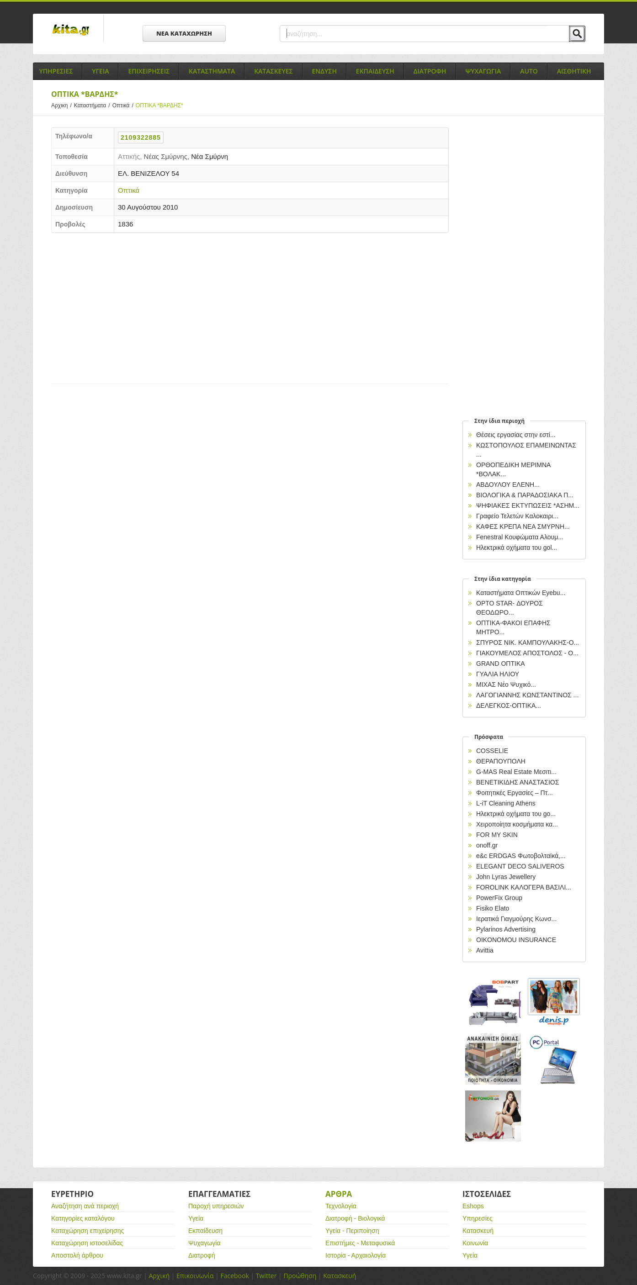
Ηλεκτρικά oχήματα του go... (516, 813)
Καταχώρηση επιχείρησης (87, 1230)
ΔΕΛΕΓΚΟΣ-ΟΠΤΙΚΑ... (508, 705)
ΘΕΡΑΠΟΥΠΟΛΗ (501, 761)
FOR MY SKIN (497, 834)
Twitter (266, 1275)
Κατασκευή (478, 1230)
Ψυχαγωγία (204, 1243)
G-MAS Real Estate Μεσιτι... (516, 771)
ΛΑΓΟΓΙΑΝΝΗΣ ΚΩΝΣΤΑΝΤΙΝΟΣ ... (527, 695)
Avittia (485, 950)
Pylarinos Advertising (506, 929)
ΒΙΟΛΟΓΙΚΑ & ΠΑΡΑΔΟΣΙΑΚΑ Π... (524, 495)
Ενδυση (324, 71)
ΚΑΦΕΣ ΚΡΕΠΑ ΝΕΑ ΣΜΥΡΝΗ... (523, 526)
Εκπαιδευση (375, 71)
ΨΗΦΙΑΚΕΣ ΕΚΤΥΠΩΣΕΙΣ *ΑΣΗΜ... (527, 505)
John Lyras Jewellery (506, 876)
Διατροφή (201, 1255)
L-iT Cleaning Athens (506, 803)
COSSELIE (492, 750)
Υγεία (195, 1218)
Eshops (473, 1206)
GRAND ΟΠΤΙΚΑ (500, 663)
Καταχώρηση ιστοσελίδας (87, 1243)
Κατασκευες (273, 71)
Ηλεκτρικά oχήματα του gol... (516, 547)
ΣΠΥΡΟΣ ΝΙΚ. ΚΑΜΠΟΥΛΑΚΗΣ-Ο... (527, 642)
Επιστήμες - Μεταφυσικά (360, 1243)
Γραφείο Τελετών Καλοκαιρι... (517, 516)
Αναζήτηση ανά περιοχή (85, 1206)
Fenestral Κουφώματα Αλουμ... (519, 537)
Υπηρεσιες (56, 71)
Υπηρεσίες (477, 1218)
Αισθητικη (574, 71)
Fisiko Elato (492, 908)
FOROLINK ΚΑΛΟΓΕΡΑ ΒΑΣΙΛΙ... (523, 887)
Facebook (234, 1275)
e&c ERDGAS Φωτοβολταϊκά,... (521, 855)
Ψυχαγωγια (483, 71)
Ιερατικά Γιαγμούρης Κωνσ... (516, 918)
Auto (529, 71)
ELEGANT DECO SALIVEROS (520, 866)
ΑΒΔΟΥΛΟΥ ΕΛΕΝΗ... (508, 484)
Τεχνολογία (340, 1206)
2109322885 (141, 137)
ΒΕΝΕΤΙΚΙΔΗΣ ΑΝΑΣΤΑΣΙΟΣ (517, 782)
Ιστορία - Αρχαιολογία (355, 1255)
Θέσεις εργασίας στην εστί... (516, 434)
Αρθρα (338, 1194)
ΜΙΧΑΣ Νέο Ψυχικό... (506, 684)
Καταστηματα (212, 71)
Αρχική (159, 1275)
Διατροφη (430, 71)
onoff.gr (487, 845)
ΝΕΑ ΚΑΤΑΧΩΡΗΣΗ (184, 33)
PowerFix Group (499, 897)
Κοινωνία (475, 1243)
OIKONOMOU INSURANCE (516, 939)
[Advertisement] (250, 306)
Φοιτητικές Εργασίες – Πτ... (514, 792)
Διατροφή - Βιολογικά (355, 1218)
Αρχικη (62, 105)
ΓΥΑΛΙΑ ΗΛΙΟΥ (497, 674)
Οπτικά (124, 105)
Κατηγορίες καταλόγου (83, 1218)
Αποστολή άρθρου (77, 1255)
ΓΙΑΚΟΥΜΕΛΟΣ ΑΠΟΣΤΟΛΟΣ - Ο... (527, 653)
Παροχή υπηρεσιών (216, 1206)
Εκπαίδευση (205, 1230)
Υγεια (100, 71)
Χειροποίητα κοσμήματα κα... (517, 824)
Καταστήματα (93, 105)
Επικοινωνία (194, 1275)
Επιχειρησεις (149, 71)
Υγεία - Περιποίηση (352, 1230)
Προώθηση (299, 1275)
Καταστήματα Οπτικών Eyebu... (520, 592)
